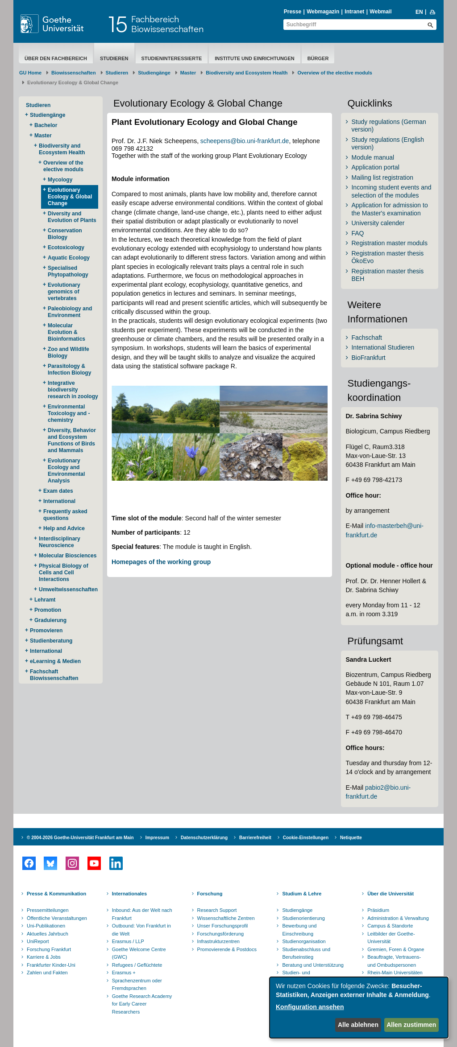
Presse (292, 11)
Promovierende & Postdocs (227, 949)
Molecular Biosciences (67, 555)
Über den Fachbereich (56, 58)
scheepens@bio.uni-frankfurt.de (244, 140)
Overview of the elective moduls (334, 72)
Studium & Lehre (301, 893)
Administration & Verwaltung (398, 918)
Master (188, 72)
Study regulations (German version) (388, 125)
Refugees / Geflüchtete (137, 965)
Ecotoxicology (66, 247)
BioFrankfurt (368, 357)
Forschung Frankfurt (49, 949)
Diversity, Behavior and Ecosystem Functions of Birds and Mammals (72, 440)
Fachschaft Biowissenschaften (54, 674)
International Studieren (382, 347)
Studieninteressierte (171, 58)
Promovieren (46, 630)
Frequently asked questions (65, 514)
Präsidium (378, 910)
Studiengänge (154, 72)
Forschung (210, 893)
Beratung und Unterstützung (313, 965)
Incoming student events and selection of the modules (391, 191)
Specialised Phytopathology (68, 271)
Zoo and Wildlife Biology (68, 352)
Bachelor (45, 125)
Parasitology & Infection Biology (69, 369)
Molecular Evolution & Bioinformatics (66, 332)
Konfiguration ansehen (310, 1006)
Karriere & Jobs (44, 957)
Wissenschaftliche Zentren (226, 918)
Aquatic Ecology (69, 258)
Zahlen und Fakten (47, 972)
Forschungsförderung (220, 933)
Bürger (318, 58)
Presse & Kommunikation (56, 893)
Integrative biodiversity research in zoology (73, 390)
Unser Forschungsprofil (222, 925)
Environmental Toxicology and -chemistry (69, 413)
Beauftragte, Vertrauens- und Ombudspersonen (394, 961)
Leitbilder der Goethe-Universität (391, 937)
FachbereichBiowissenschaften (167, 23)
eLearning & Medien (55, 661)
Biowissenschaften (73, 72)
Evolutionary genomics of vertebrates (64, 291)
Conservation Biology (65, 233)
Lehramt (44, 600)
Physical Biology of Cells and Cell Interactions (63, 572)
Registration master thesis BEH (387, 275)
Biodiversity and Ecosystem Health (246, 72)
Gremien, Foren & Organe (395, 949)
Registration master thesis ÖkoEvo (387, 257)
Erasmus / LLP (128, 941)
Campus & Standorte (390, 925)
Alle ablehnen (358, 1024)
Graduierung (50, 620)
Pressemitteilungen (48, 910)
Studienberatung (51, 641)
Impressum (157, 837)
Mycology (60, 180)
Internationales (129, 893)
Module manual (372, 157)
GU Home (30, 72)
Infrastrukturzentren (218, 941)
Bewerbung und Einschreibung (299, 929)
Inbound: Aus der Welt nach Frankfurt (142, 914)
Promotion (47, 610)
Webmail (380, 11)
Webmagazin (323, 11)
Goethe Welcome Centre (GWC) (139, 953)
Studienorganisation (303, 941)
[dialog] (359, 1007)
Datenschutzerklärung (204, 837)
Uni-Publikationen (46, 925)
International (59, 501)
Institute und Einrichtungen (254, 58)
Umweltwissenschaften (68, 589)
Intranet (354, 11)
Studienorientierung (303, 918)
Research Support (217, 910)
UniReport (38, 941)
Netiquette (351, 837)
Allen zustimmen (411, 1024)
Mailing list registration (382, 177)
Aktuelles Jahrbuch (47, 933)
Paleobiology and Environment (70, 311)
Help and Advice (64, 528)
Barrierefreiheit (255, 837)
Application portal (375, 167)
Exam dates (58, 491)
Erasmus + (124, 972)
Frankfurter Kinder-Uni (51, 965)
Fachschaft (366, 337)
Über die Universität (390, 893)
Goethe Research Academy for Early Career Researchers (142, 1003)
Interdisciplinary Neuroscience (59, 542)
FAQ (357, 233)
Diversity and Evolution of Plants (72, 216)
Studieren (114, 58)
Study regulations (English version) (387, 143)
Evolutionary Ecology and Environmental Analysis (66, 471)
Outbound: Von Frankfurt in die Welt (141, 929)
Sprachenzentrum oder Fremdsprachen (137, 984)
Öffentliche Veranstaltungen (57, 918)
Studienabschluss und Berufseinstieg (306, 953)
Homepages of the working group (161, 561)
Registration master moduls (389, 243)
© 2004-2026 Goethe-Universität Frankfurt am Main (80, 837)
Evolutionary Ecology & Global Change (70, 196)
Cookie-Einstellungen (305, 837)
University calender (377, 223)
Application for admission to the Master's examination (389, 209)
